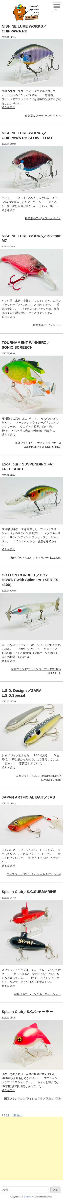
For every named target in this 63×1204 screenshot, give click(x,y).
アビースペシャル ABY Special (41, 874)
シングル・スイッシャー (46, 994)
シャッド (55, 325)
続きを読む (8, 107)
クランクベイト (51, 115)
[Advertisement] (31, 1148)
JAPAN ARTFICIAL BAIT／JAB (28, 797)
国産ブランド (24, 775)
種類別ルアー (33, 115)
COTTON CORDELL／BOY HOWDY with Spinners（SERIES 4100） (30, 580)
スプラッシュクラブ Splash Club (41, 1098)
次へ (19, 1115)
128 (14, 1115)
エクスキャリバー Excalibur (43, 557)
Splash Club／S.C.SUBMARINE (29, 892)
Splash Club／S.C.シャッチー (27, 1012)
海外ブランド (23, 442)
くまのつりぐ (28, 1197)
